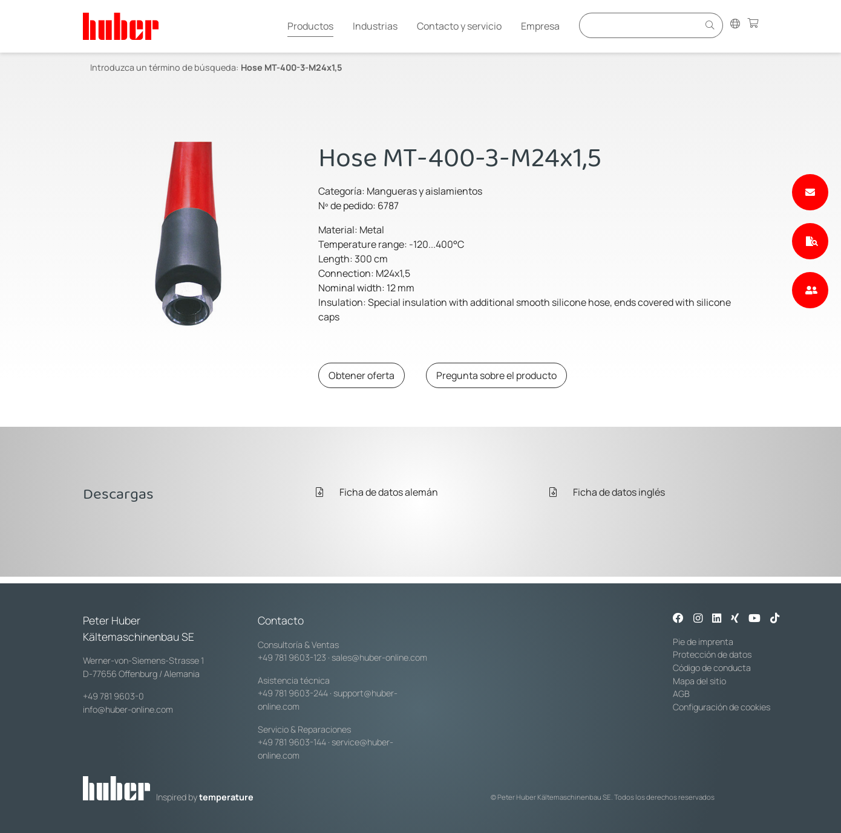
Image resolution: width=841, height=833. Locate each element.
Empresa (540, 26)
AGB (681, 693)
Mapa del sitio (699, 681)
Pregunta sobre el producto (496, 375)
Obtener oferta (361, 375)
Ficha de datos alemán (377, 492)
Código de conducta (712, 667)
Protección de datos (712, 654)
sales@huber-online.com (379, 657)
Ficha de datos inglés (607, 492)
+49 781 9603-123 (292, 657)
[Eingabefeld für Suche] (640, 25)
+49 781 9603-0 (113, 696)
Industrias (375, 26)
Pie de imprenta (703, 641)
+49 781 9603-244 (293, 693)
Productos (310, 26)
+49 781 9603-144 (292, 742)
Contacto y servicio (459, 26)
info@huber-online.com (128, 709)
